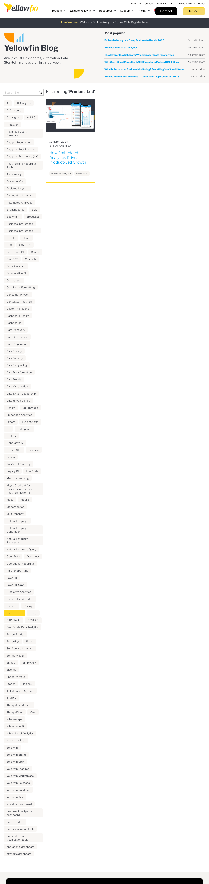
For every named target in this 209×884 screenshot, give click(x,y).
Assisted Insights (17, 188)
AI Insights (13, 117)
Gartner (11, 436)
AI (8, 103)
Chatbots (30, 259)
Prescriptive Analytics (20, 599)
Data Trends (14, 379)
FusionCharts (30, 421)
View (33, 712)
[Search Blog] (23, 92)
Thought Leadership (19, 705)
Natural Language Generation (17, 529)
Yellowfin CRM (15, 761)
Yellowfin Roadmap (18, 790)
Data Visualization (17, 386)
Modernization (15, 506)
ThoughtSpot (15, 712)
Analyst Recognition (19, 142)
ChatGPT (12, 259)
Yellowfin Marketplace (20, 775)
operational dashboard (20, 846)
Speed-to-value (16, 676)
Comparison (14, 280)
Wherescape (14, 719)
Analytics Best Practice (21, 149)
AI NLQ (31, 117)
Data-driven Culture (18, 400)
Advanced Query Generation (17, 133)
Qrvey (33, 613)
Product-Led (14, 613)
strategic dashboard (19, 853)
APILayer (12, 124)
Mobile (25, 499)
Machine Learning (18, 478)
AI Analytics (23, 103)
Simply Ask (29, 662)
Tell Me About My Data (20, 691)
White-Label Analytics (20, 733)
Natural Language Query (21, 549)
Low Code (32, 471)
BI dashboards (15, 209)
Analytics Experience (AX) (22, 156)
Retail (29, 641)
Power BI (12, 577)
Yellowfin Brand (16, 754)
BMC (35, 209)
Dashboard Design (18, 315)
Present (12, 606)
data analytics (15, 822)
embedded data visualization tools (17, 837)
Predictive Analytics (19, 591)
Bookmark (13, 216)
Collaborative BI (16, 273)
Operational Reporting (20, 563)
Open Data (13, 556)
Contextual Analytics (19, 301)
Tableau (27, 683)
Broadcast (32, 216)
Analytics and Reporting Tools (21, 165)
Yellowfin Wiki (15, 797)
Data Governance (17, 337)
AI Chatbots (14, 110)
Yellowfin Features (18, 768)
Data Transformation (19, 372)
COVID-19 (25, 245)
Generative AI (15, 442)
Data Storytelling (17, 365)
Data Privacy (14, 351)
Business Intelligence (20, 223)
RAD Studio (13, 620)
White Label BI (16, 726)
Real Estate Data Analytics (23, 627)
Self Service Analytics (20, 648)
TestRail (11, 698)
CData (26, 238)
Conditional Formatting (21, 287)
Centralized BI (15, 252)
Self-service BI (16, 655)
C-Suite (11, 238)
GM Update (24, 429)
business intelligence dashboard (20, 813)
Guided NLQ (14, 450)
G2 (8, 429)
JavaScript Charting (18, 464)
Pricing (28, 606)
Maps (10, 499)
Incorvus (34, 450)
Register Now (139, 20)
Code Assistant (16, 266)
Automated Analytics (19, 202)
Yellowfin (12, 747)
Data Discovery (16, 329)
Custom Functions (18, 308)
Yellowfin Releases (18, 782)
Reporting (13, 641)
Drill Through (30, 407)
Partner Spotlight (17, 570)
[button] (58, 11)
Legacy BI (13, 471)
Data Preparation (17, 344)
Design (11, 407)
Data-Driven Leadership (21, 393)
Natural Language (17, 521)
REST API (33, 620)
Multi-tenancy (15, 513)
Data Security (15, 358)
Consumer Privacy (18, 294)
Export (11, 421)
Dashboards (14, 322)
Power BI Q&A (15, 584)
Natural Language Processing (17, 540)
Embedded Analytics (19, 414)
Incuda (11, 457)
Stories (11, 683)
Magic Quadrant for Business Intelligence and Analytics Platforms (22, 489)
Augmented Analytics (20, 195)
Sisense (11, 669)
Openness (33, 556)
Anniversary (14, 174)
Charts (35, 252)
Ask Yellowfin (15, 181)
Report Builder (15, 634)
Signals (11, 662)
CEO (9, 245)
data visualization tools (20, 829)
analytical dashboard (19, 804)
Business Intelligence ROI (22, 230)
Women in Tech (16, 740)
